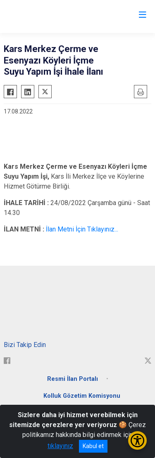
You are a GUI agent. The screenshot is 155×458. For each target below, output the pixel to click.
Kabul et (93, 446)
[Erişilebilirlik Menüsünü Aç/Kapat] (137, 440)
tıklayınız (60, 446)
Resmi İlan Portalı (72, 378)
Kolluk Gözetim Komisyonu (81, 395)
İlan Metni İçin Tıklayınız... (82, 229)
